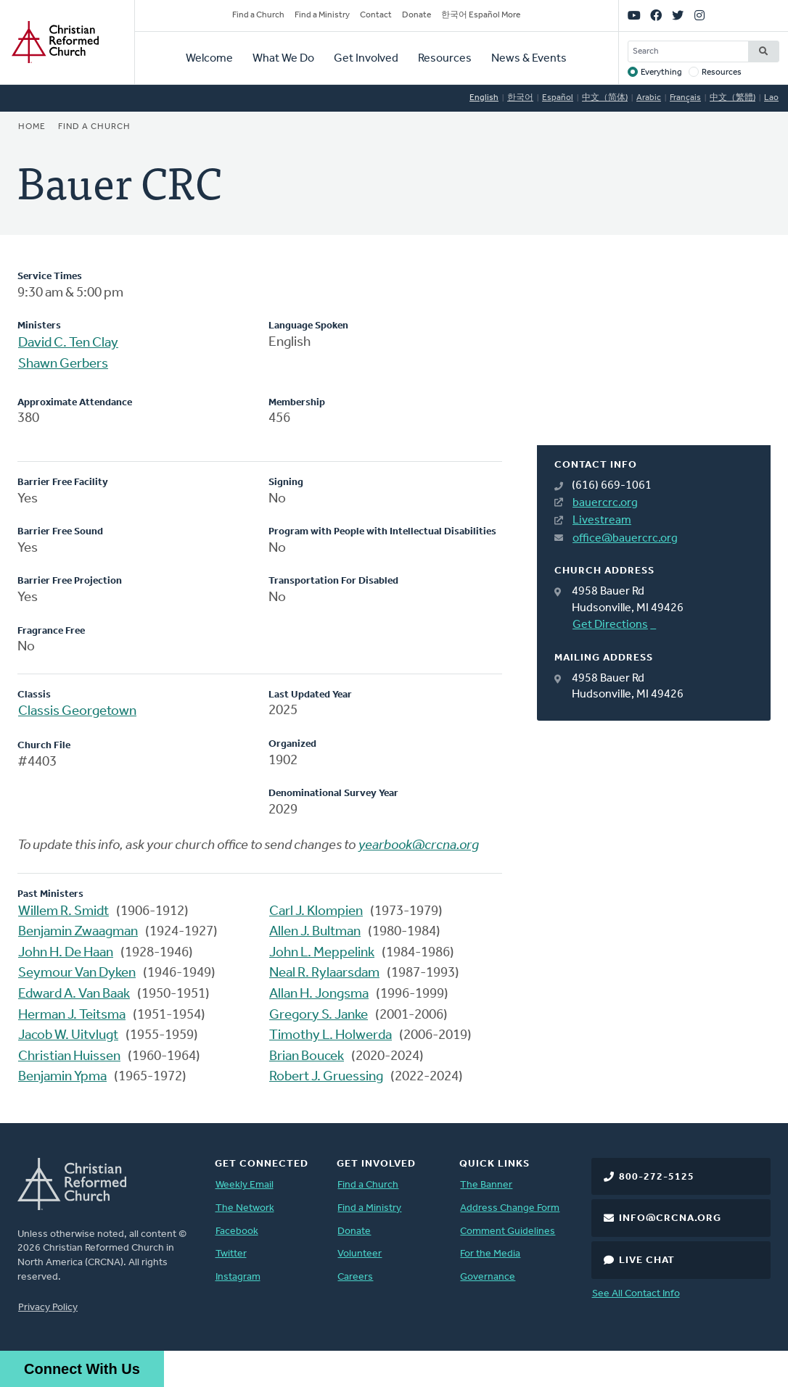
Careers (355, 1277)
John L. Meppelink (321, 953)
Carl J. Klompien (316, 912)
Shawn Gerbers (63, 364)
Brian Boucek (306, 1057)
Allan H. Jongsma (319, 994)
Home (32, 127)
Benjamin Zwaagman (78, 932)
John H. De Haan (65, 953)
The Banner (486, 1185)
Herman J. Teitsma (72, 1015)
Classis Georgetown (77, 712)
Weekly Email (245, 1185)
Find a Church (258, 15)
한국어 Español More (480, 15)
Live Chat (647, 1260)
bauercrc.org (605, 503)
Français (685, 98)
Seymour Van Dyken (77, 973)
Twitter (231, 1254)
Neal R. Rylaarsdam (324, 973)
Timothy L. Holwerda (330, 1036)
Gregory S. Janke (318, 1015)
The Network (245, 1208)
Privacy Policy (48, 1307)
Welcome (209, 59)
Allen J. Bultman (315, 932)
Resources (445, 59)
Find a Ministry (322, 15)
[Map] (654, 357)
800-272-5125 (656, 1177)
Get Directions (610, 625)
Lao (771, 98)
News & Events (529, 59)
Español (557, 98)
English (483, 98)
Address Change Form (509, 1208)
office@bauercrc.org (625, 539)
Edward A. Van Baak (74, 994)
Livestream (601, 520)
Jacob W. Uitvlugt (68, 1036)
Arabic (648, 98)
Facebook (237, 1231)
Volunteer (359, 1254)
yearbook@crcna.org (418, 846)
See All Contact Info (636, 1293)
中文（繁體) (732, 98)
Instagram (238, 1277)
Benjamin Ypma (62, 1077)
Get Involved (366, 59)
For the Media (490, 1254)
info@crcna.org (670, 1218)
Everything (661, 72)
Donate (416, 15)
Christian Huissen (69, 1057)
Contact (376, 15)
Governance (487, 1277)
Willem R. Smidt (63, 912)
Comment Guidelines (507, 1231)
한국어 (520, 98)
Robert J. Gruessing (326, 1077)
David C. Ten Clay (68, 343)
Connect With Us (82, 1369)
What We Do (283, 59)
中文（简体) (605, 98)
